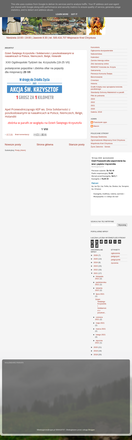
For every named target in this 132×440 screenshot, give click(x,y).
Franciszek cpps (100, 122)
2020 (93, 109)
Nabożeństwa (96, 54)
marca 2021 (101, 329)
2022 (93, 102)
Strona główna (45, 144)
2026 (96, 255)
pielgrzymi (115, 256)
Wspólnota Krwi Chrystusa (101, 143)
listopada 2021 (99, 277)
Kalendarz (95, 57)
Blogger (91, 430)
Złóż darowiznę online (100, 64)
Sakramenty (96, 70)
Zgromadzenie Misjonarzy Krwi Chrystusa (108, 140)
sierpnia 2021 (98, 289)
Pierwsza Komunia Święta (101, 74)
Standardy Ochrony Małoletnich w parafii (107, 92)
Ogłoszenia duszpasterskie (102, 51)
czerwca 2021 (99, 318)
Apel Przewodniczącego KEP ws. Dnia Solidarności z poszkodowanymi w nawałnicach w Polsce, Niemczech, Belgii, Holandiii (44, 112)
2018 (96, 355)
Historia (94, 84)
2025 (96, 259)
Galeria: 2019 (96, 112)
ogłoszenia (115, 253)
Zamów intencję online (100, 60)
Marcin (96, 126)
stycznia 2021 (99, 342)
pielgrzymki (115, 260)
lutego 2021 (101, 335)
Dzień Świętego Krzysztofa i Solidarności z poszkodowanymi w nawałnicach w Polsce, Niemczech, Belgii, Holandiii (39, 55)
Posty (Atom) (20, 150)
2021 (93, 105)
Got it (74, 14)
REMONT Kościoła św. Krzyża (103, 67)
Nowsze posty (13, 144)
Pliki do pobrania (98, 96)
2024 (96, 262)
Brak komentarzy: (22, 134)
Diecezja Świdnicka (99, 137)
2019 (96, 351)
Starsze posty (77, 144)
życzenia (114, 263)
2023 (93, 99)
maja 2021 (100, 323)
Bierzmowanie (96, 77)
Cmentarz (95, 80)
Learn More (62, 14)
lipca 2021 (100, 294)
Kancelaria (95, 47)
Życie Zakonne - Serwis (100, 147)
